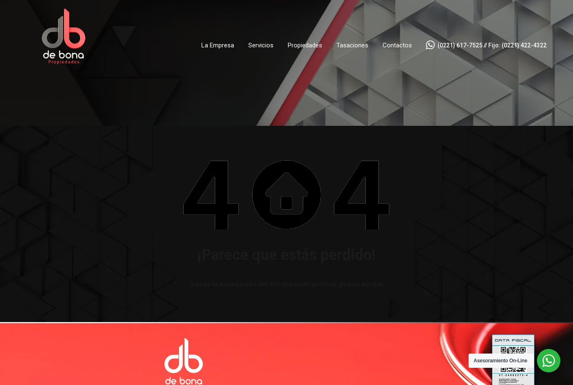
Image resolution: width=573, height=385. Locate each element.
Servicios (260, 45)
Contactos (397, 45)
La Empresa (217, 45)
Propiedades (305, 45)
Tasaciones (352, 45)
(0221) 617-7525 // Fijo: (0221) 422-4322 (492, 45)
